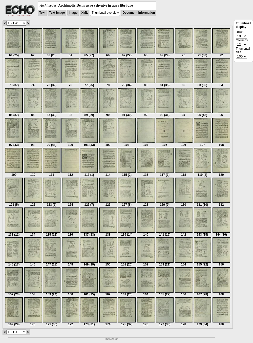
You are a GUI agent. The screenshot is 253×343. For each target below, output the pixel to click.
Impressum (111, 339)
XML (84, 12)
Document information (138, 12)
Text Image (57, 12)
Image (73, 12)
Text (42, 12)
